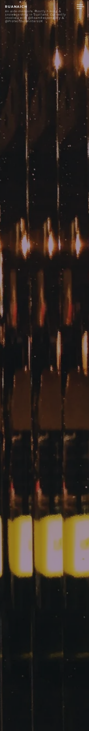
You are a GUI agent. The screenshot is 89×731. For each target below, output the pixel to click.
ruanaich (16, 6)
